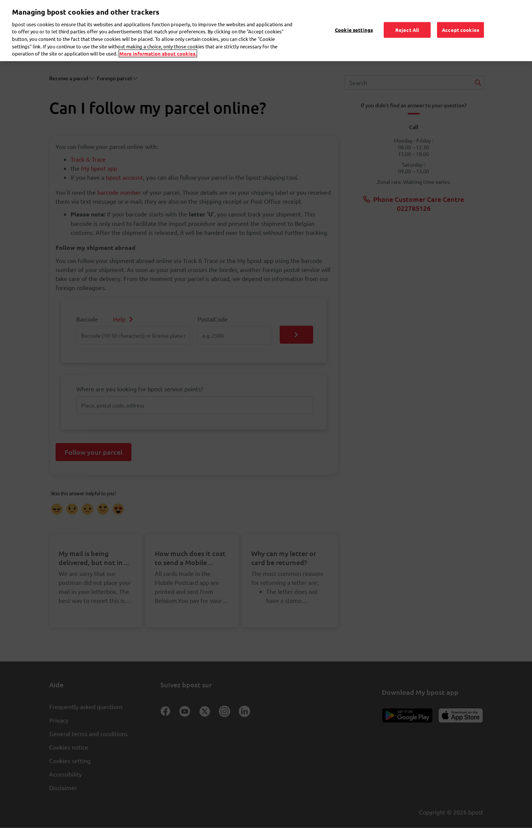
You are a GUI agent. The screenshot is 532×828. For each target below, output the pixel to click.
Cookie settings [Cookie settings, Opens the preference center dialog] (354, 19)
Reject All (407, 19)
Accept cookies (460, 19)
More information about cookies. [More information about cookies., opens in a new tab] (157, 42)
